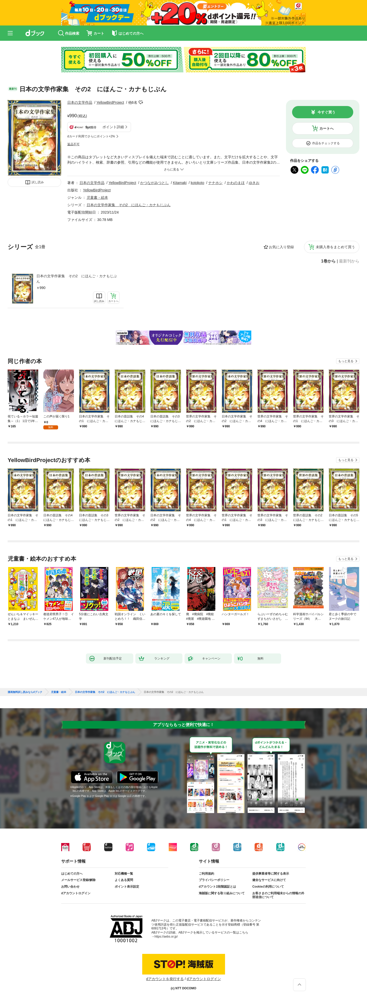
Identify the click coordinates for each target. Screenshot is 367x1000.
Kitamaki (180, 183)
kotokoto (197, 183)
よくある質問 (124, 880)
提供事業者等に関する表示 (270, 873)
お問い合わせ (70, 886)
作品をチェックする (326, 143)
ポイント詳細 (113, 127)
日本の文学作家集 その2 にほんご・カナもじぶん (76, 278)
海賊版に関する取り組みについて (222, 893)
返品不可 (73, 144)
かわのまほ (236, 183)
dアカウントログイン (75, 893)
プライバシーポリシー (214, 880)
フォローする (140, 102)
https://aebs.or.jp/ (166, 936)
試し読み (38, 182)
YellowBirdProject (110, 102)
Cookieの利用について (268, 886)
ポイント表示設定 (127, 886)
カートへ (326, 128)
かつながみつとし (154, 183)
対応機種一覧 (124, 873)
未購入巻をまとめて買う (335, 247)
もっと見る (345, 361)
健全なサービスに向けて (269, 880)
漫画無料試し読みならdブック (25, 692)
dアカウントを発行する (165, 979)
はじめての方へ (72, 873)
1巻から (328, 261)
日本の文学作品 (79, 102)
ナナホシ (215, 183)
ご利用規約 (206, 873)
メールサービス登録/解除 (78, 880)
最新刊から (349, 261)
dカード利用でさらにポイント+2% (91, 136)
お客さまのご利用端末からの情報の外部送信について (278, 895)
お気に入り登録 (281, 247)
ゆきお (254, 183)
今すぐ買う (326, 112)
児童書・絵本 (97, 197)
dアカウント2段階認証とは (217, 886)
